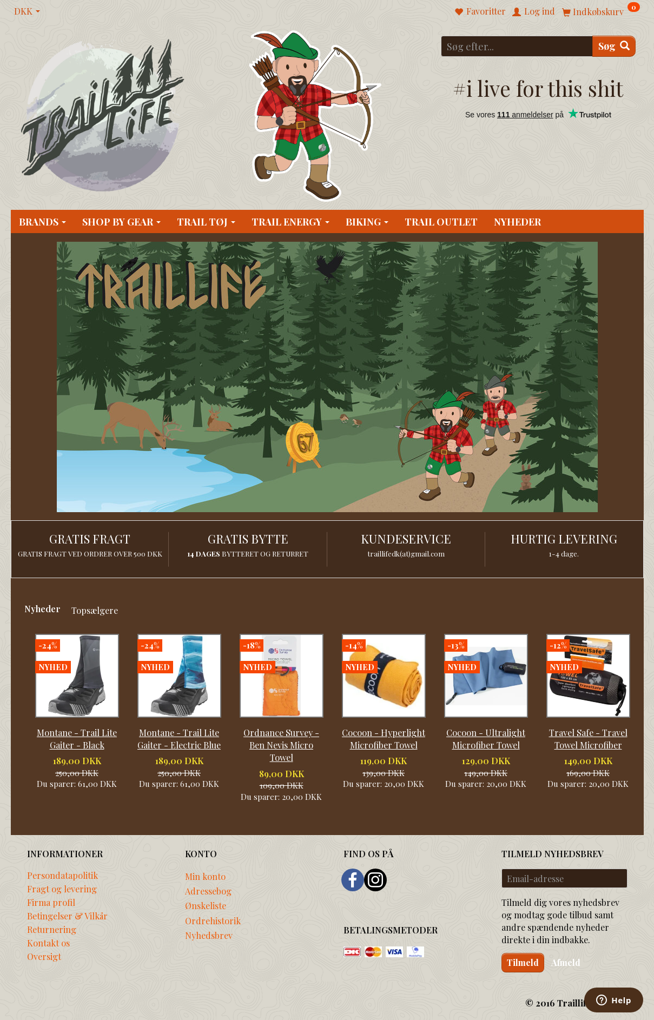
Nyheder (42, 608)
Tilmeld (523, 962)
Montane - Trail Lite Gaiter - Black (77, 738)
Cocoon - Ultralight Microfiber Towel (485, 738)
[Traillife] (103, 114)
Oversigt (44, 956)
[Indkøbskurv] (601, 11)
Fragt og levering (62, 889)
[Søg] (614, 46)
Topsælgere (94, 610)
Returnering (51, 929)
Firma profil (51, 902)
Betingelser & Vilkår (67, 916)
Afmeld (565, 962)
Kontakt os (48, 943)
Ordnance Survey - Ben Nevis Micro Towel (281, 744)
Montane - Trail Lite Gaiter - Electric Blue (179, 738)
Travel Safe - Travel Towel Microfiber (588, 738)
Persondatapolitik (62, 875)
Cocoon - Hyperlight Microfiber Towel (383, 738)
